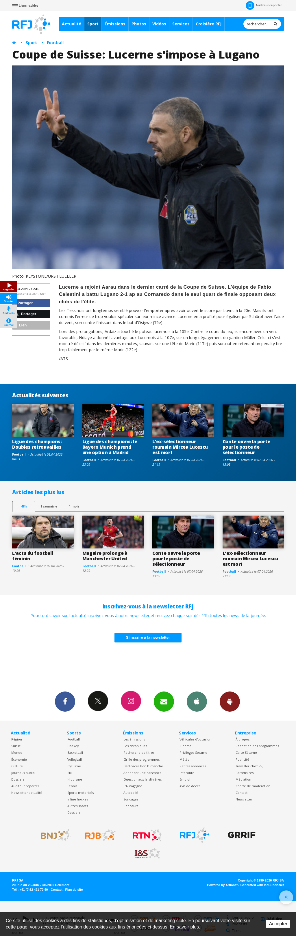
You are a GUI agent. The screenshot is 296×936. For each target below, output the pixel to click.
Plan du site (74, 889)
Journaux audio (23, 773)
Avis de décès (190, 786)
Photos (139, 24)
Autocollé (130, 792)
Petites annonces (193, 766)
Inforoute (187, 773)
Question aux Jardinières (142, 779)
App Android (230, 701)
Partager (23, 303)
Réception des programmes (257, 746)
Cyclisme (74, 766)
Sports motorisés (80, 792)
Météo (185, 759)
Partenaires (245, 773)
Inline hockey (77, 799)
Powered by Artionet (222, 885)
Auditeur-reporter (264, 5)
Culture (17, 766)
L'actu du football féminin (32, 556)
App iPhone (197, 701)
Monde (16, 752)
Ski (69, 773)
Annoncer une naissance (142, 773)
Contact (241, 792)
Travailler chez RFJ (249, 766)
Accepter (278, 923)
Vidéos (159, 24)
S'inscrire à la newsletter (148, 637)
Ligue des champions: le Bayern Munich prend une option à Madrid (109, 447)
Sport (93, 24)
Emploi (185, 779)
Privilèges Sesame (193, 752)
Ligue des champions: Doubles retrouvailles (37, 444)
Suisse (16, 746)
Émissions (115, 24)
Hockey (73, 746)
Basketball (75, 752)
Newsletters (164, 701)
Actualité (71, 24)
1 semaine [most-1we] (48, 506)
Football (55, 42)
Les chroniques (135, 746)
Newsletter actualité (26, 792)
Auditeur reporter (25, 786)
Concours (130, 806)
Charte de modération (253, 786)
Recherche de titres (138, 752)
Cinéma (185, 746)
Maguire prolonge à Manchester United (104, 556)
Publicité (242, 759)
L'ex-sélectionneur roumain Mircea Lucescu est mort (180, 447)
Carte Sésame (246, 752)
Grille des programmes (141, 759)
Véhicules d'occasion (195, 739)
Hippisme (74, 779)
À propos (242, 739)
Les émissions (134, 739)
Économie (19, 759)
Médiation (243, 779)
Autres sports (77, 806)
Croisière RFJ (208, 24)
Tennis (72, 786)
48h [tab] (24, 506)
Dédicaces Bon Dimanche (143, 766)
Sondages (130, 799)
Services (181, 24)
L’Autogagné (132, 786)
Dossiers (17, 779)
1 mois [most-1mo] (74, 506)
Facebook (65, 701)
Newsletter (244, 799)
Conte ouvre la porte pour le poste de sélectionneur (246, 447)
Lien (20, 325)
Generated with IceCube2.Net (262, 885)
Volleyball (74, 759)
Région (16, 739)
